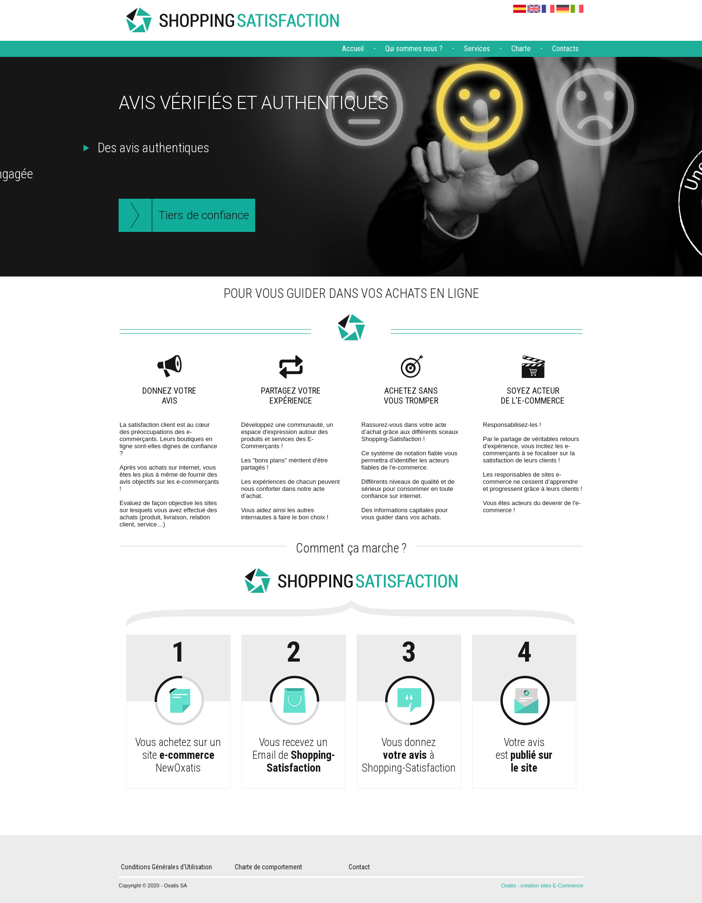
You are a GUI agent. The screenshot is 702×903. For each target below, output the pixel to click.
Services (477, 48)
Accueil (353, 48)
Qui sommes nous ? (414, 48)
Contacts (565, 48)
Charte (521, 48)
